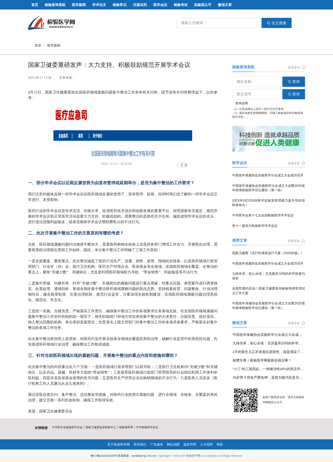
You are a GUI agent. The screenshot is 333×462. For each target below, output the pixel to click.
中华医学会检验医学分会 (67, 427)
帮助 (219, 444)
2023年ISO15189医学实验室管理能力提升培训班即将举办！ (268, 203)
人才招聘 (206, 444)
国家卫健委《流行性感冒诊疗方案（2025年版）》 (268, 253)
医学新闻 (53, 45)
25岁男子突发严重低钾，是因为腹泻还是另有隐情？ (269, 377)
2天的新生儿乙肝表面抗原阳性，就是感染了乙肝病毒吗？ (269, 352)
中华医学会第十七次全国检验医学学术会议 (263, 215)
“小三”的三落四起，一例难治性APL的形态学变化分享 (269, 369)
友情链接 (41, 428)
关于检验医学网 (118, 444)
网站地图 (173, 444)
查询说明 (241, 103)
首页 (38, 45)
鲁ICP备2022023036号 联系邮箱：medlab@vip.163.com (123, 455)
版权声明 (189, 444)
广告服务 (156, 444)
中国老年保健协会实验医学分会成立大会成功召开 (267, 175)
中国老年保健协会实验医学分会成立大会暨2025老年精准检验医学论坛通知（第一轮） (268, 188)
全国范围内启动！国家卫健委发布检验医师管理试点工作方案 (268, 291)
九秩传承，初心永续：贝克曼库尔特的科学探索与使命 (268, 276)
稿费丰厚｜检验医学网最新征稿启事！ (262, 360)
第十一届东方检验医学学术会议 (255, 226)
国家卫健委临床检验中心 (101, 427)
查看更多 (296, 163)
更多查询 (296, 67)
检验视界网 (126, 427)
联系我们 (140, 444)
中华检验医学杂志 (147, 427)
